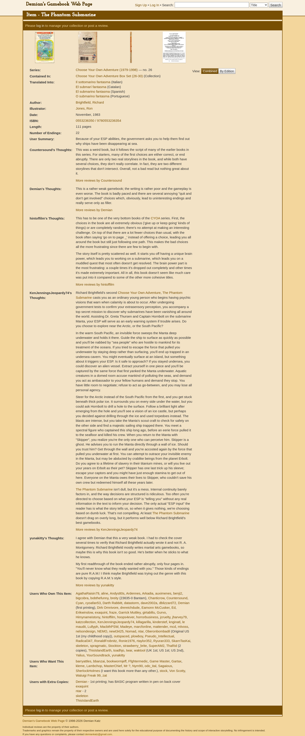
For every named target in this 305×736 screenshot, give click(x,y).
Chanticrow (156, 598)
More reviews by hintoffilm (95, 284)
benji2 (177, 593)
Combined (210, 71)
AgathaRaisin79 (87, 593)
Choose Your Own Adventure (139, 292)
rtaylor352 (144, 641)
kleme (80, 666)
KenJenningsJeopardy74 (116, 622)
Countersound (176, 598)
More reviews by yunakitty (95, 585)
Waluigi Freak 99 (88, 675)
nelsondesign (85, 631)
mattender (160, 626)
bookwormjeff (116, 661)
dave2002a (149, 603)
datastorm (131, 603)
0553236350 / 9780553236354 (98, 120)
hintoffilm (108, 617)
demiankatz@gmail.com (98, 734)
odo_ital (150, 666)
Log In (154, 5)
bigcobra (82, 598)
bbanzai (99, 661)
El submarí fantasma (91, 87)
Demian (183, 603)
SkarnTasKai (180, 641)
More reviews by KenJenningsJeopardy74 (107, 529)
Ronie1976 (127, 641)
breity (114, 598)
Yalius (80, 655)
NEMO (102, 631)
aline (104, 593)
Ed (173, 607)
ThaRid (171, 646)
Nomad (130, 631)
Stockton (114, 646)
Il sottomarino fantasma (93, 82)
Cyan (80, 603)
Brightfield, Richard (90, 102)
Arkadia (147, 593)
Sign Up (141, 5)
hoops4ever (125, 617)
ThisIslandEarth (99, 650)
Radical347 (84, 641)
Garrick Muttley (130, 612)
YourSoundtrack (98, 655)
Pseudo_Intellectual (159, 636)
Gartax (176, 661)
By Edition (227, 71)
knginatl (174, 622)
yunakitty (118, 655)
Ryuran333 (161, 641)
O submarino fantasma (93, 96)
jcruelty (165, 617)
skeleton (82, 646)
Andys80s (117, 593)
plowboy (137, 636)
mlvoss (183, 626)
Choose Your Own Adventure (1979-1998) (107, 70)
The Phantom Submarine (94, 489)
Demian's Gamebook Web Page (59, 4)
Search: (168, 5)
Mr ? (127, 666)
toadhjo (118, 650)
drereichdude (130, 607)
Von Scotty (177, 671)
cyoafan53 (93, 603)
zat (104, 675)
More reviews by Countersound (99, 180)
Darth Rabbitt (112, 603)
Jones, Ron (84, 108)
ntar (141, 631)
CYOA (155, 218)
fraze (113, 612)
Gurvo (161, 612)
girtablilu (149, 612)
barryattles (83, 661)
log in (40, 25)
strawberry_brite (135, 646)
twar (129, 650)
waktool (139, 650)
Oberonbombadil (158, 631)
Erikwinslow (84, 612)
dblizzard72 (167, 603)
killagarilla (143, 622)
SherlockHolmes (88, 671)
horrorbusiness (147, 617)
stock (163, 671)
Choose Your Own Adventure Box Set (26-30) (110, 76)
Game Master (159, 661)
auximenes (163, 593)
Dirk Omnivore (107, 607)
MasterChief (113, 666)
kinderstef (160, 622)
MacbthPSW (109, 626)
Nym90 (137, 666)
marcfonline (142, 626)
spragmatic (98, 646)
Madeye (126, 626)
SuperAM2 (156, 646)
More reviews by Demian (94, 210)
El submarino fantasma (93, 91)
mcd (173, 626)
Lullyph (93, 626)
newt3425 (116, 631)
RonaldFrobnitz (105, 641)
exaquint (101, 612)
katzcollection (86, 622)
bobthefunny (99, 598)
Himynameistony (88, 617)
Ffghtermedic (138, 661)
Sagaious (165, 666)
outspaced (121, 636)
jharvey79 (179, 617)
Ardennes (133, 593)
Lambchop (94, 666)
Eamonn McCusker (156, 607)
